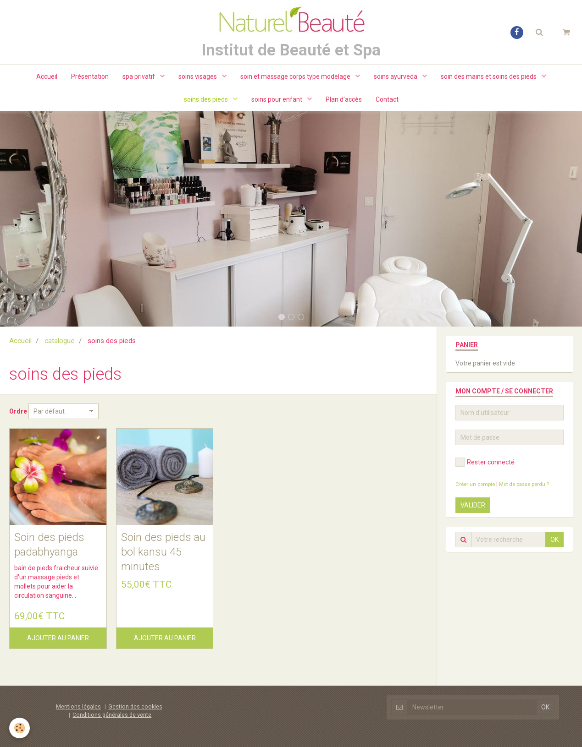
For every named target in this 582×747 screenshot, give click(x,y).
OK (554, 539)
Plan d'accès (344, 99)
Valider (472, 505)
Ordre (18, 411)
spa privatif (139, 76)
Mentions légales (78, 706)
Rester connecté (485, 462)
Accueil (46, 76)
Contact (387, 99)
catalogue (59, 341)
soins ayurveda (396, 76)
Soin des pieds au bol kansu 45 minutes (163, 552)
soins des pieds (206, 99)
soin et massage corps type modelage (296, 76)
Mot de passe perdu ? (524, 484)
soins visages (198, 76)
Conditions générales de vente (111, 714)
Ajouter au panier (58, 638)
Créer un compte (475, 484)
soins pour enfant (277, 99)
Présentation (90, 76)
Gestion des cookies (135, 706)
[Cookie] (19, 728)
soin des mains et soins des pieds (489, 76)
